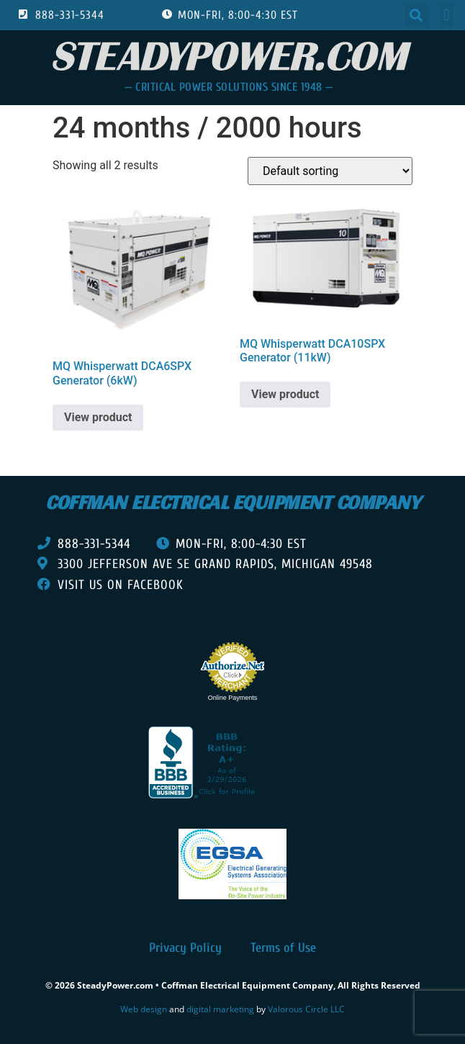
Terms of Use (283, 947)
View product (98, 417)
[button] (416, 15)
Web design (143, 1009)
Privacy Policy (185, 947)
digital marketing (220, 1009)
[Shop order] (330, 171)
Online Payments (233, 697)
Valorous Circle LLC (306, 1009)
